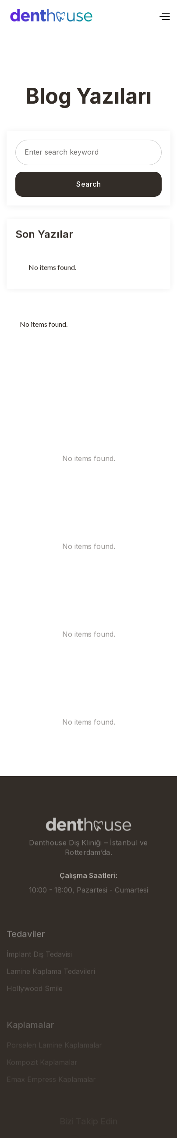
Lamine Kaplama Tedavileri (51, 983)
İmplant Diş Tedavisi (39, 965)
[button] (164, 15)
